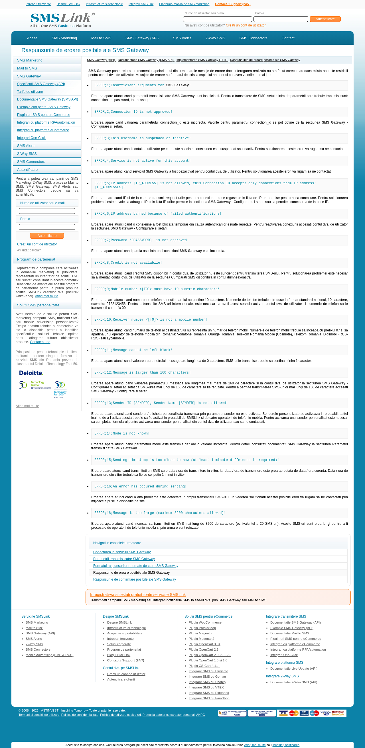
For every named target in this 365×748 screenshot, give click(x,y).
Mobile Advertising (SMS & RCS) (49, 671)
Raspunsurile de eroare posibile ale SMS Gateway (265, 60)
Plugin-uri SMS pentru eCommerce (43, 115)
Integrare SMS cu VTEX (206, 703)
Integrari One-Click (31, 138)
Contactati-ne (40, 343)
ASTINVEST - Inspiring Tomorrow (64, 726)
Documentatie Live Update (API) (293, 684)
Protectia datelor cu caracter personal (169, 730)
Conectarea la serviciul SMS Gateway (122, 568)
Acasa (32, 38)
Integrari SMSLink (141, 4)
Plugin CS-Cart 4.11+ (204, 681)
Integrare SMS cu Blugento (208, 687)
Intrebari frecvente (38, 4)
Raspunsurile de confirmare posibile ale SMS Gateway (134, 595)
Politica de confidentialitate (79, 730)
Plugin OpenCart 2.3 (203, 665)
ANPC (200, 730)
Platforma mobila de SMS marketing (184, 4)
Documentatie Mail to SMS (289, 649)
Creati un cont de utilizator (245, 26)
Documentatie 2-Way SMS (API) (293, 698)
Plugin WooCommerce (205, 638)
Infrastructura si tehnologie (104, 4)
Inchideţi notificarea (286, 745)
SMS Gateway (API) (142, 38)
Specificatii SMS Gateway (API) (41, 85)
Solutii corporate (119, 660)
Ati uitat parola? (29, 251)
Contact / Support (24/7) (232, 4)
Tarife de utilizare (30, 92)
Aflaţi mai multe (254, 745)
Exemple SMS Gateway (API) (291, 643)
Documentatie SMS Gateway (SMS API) (47, 100)
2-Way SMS (215, 38)
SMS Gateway (29, 77)
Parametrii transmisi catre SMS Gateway (124, 575)
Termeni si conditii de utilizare (39, 730)
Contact (288, 38)
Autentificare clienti (121, 695)
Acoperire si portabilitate (124, 649)
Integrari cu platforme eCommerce (43, 131)
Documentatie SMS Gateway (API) (295, 638)
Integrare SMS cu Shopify (207, 698)
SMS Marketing (64, 38)
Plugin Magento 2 (201, 654)
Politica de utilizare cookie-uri (120, 730)
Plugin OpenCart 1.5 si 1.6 (208, 676)
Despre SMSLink (68, 4)
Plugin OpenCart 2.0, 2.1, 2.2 (210, 671)
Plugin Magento (200, 649)
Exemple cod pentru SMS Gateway (43, 108)
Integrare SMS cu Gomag (207, 692)
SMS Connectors (253, 38)
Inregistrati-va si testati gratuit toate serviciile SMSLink (138, 610)
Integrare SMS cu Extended (209, 708)
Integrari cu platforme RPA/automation (46, 123)
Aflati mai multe (46, 297)
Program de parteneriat (124, 665)
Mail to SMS (101, 38)
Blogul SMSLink (118, 671)
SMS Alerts (182, 38)
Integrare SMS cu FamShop (209, 714)
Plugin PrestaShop (202, 643)
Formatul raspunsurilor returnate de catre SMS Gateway (135, 582)
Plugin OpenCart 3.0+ (204, 660)
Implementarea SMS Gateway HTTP (202, 60)
